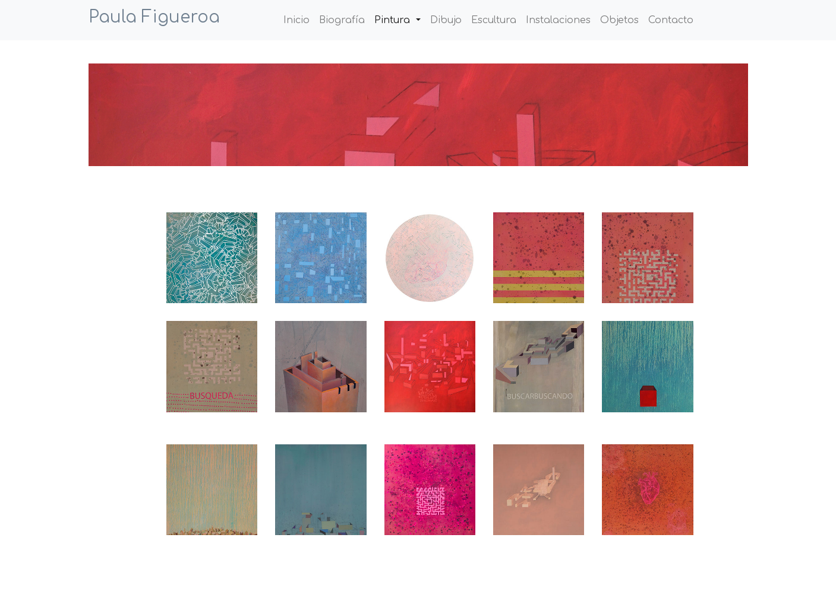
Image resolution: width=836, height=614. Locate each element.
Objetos (619, 20)
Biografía (342, 20)
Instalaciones (558, 20)
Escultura (493, 20)
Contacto (670, 20)
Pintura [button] (393, 20)
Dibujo (446, 20)
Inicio (298, 19)
